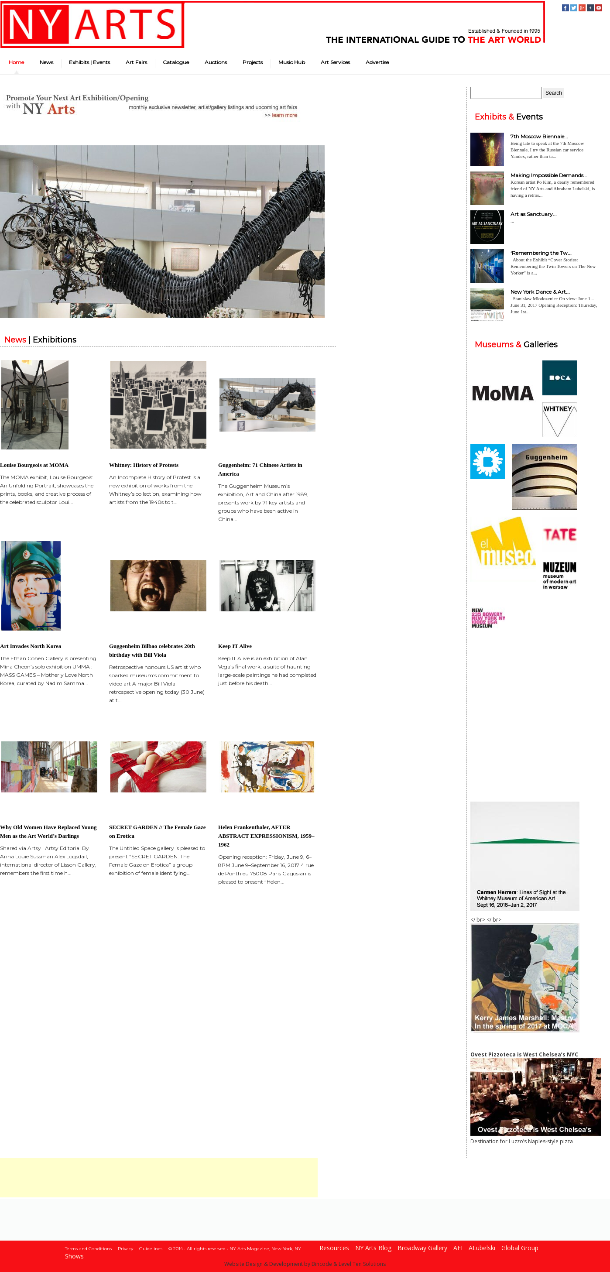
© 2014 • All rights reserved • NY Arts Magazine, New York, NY (234, 1248)
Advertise (377, 62)
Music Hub (291, 62)
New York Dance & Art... (540, 291)
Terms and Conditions (88, 1248)
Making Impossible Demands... (549, 175)
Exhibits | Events (89, 62)
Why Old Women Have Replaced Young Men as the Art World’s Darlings (48, 831)
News (46, 62)
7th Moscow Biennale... (539, 136)
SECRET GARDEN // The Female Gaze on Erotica (157, 831)
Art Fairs (136, 62)
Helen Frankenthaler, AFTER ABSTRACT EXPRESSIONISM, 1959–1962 (266, 836)
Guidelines (150, 1248)
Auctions (216, 62)
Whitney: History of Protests (143, 465)
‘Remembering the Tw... (541, 253)
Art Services (335, 62)
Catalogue (176, 62)
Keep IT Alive (235, 646)
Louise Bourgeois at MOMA (34, 465)
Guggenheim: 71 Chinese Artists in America (260, 469)
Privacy (125, 1248)
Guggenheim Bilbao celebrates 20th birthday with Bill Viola (152, 650)
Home (16, 62)
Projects (253, 62)
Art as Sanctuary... (534, 214)
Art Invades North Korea (30, 646)
